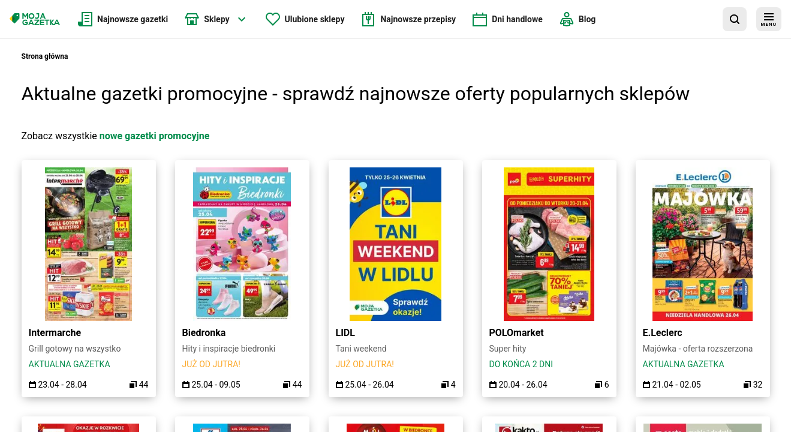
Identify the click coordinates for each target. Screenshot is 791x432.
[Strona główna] (35, 19)
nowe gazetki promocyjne (155, 136)
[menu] (768, 19)
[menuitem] (123, 19)
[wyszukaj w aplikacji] (735, 19)
